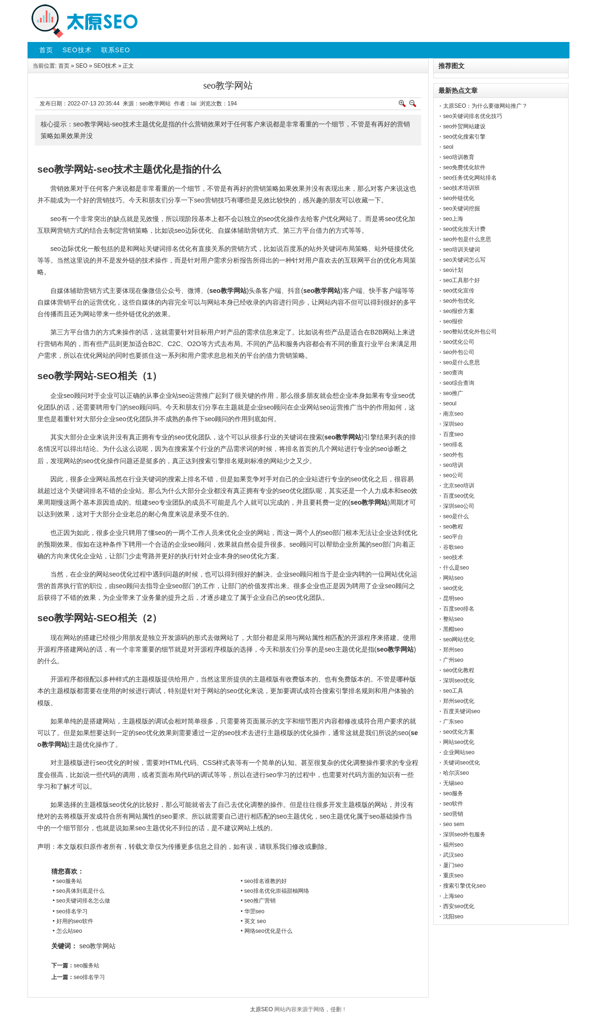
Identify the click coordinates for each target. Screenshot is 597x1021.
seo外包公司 (458, 352)
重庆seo (453, 875)
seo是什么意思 (461, 362)
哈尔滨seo (456, 773)
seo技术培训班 (461, 188)
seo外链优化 (458, 198)
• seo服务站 (67, 881)
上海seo (453, 896)
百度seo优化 (458, 496)
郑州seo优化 (458, 701)
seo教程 (453, 526)
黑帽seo (453, 629)
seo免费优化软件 (464, 167)
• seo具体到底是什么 (78, 891)
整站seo (453, 619)
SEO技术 (105, 66)
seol (448, 147)
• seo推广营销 (258, 900)
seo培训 (453, 465)
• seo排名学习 (70, 911)
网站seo (453, 578)
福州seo (453, 844)
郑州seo (453, 649)
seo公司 (453, 475)
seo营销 (453, 814)
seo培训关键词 (461, 249)
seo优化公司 (458, 342)
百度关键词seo (461, 711)
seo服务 (453, 793)
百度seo (453, 434)
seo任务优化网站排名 (470, 177)
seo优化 (453, 588)
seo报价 (453, 321)
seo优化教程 (458, 670)
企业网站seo (458, 752)
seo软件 (453, 803)
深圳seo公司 (458, 506)
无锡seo (453, 783)
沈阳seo (453, 916)
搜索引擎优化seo (464, 885)
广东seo (453, 721)
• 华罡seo (252, 911)
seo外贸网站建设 (464, 126)
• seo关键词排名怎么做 (81, 900)
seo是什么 (456, 516)
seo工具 (453, 691)
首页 (63, 66)
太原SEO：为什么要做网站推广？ (485, 106)
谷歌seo (453, 547)
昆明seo (453, 598)
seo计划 (453, 270)
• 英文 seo (253, 921)
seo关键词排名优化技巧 (472, 116)
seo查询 (453, 372)
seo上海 (453, 218)
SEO (81, 66)
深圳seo (453, 424)
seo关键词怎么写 (464, 260)
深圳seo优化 (458, 680)
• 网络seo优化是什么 (266, 931)
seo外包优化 (458, 301)
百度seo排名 (458, 608)
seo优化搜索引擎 (464, 136)
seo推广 (453, 393)
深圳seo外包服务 (464, 834)
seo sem (453, 824)
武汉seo (453, 855)
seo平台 (453, 537)
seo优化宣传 (458, 290)
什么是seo (456, 567)
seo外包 (453, 454)
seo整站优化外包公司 (470, 331)
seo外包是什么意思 (467, 239)
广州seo (453, 660)
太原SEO (261, 1009)
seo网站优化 (458, 639)
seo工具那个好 (461, 280)
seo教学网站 (97, 946)
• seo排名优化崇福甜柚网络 (275, 891)
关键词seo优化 (461, 762)
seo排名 (453, 444)
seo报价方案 (458, 311)
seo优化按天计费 (464, 229)
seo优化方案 (458, 732)
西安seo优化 (458, 906)
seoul (450, 403)
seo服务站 (86, 965)
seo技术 (453, 557)
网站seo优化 (458, 742)
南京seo (453, 413)
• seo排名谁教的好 (264, 881)
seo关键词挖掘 (461, 208)
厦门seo (453, 865)
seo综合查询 (458, 383)
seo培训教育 (458, 157)
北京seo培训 (458, 485)
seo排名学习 (89, 977)
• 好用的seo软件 (73, 921)
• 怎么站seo (67, 931)
